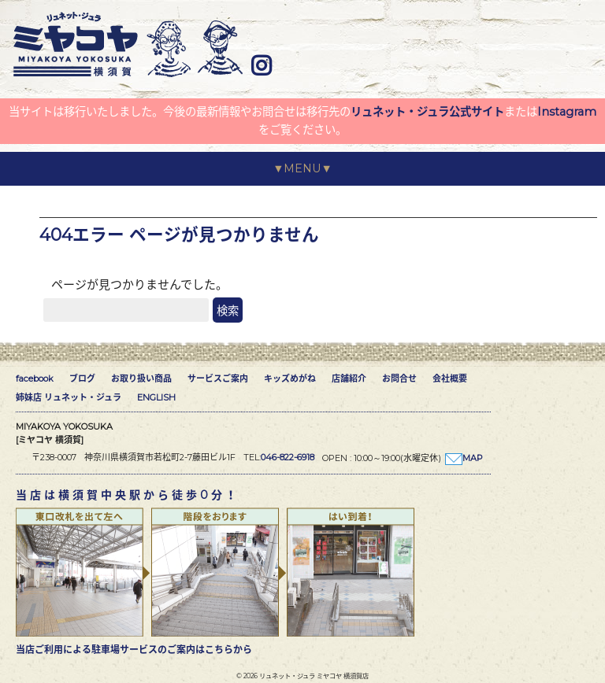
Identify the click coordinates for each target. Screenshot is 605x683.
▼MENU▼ (302, 168)
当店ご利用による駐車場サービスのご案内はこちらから (134, 649)
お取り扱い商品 (141, 378)
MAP (472, 457)
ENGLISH (156, 397)
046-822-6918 (287, 457)
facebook (35, 378)
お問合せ (399, 378)
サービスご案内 (217, 378)
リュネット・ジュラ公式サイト (427, 112)
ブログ (82, 378)
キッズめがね (290, 378)
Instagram (566, 112)
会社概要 (449, 378)
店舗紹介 (349, 378)
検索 (228, 311)
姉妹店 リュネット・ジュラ (68, 397)
